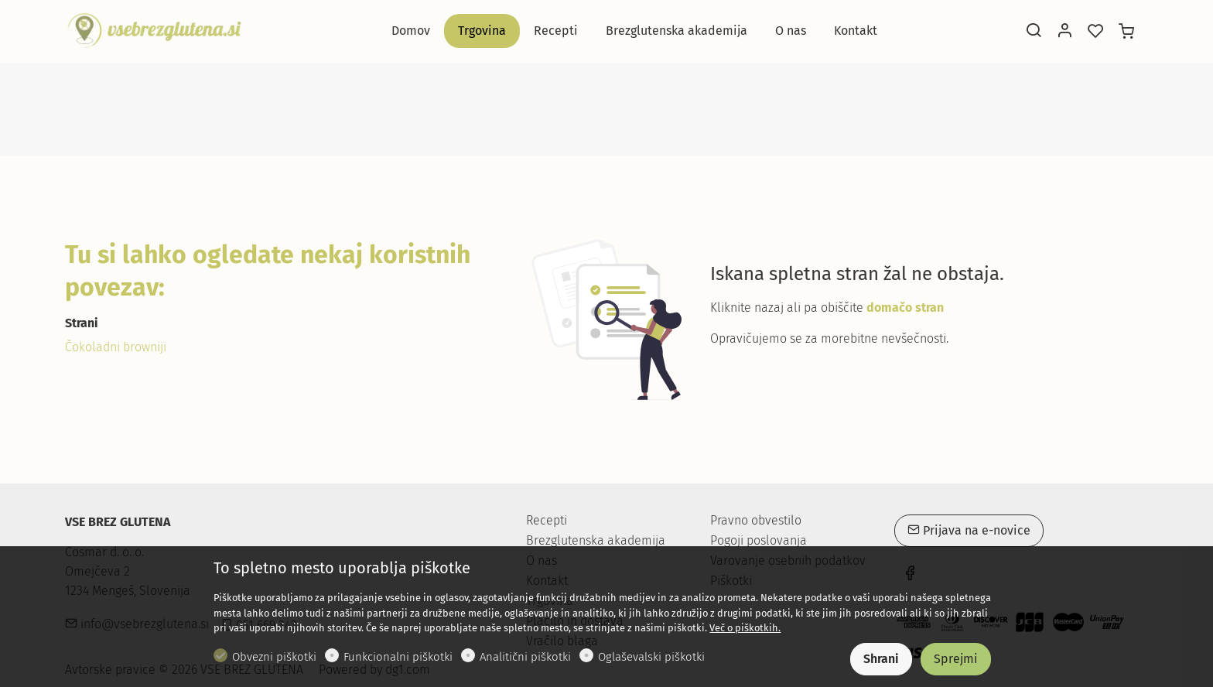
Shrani (881, 658)
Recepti (546, 520)
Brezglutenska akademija (595, 540)
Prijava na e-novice (968, 530)
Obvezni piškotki (274, 657)
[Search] (1033, 32)
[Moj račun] (1064, 32)
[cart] (1126, 32)
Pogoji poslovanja (758, 541)
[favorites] (1095, 32)
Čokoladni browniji (115, 347)
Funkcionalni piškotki (398, 657)
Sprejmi (956, 658)
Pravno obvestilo (755, 520)
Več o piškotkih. (745, 628)
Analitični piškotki (525, 657)
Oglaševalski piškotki (651, 657)
